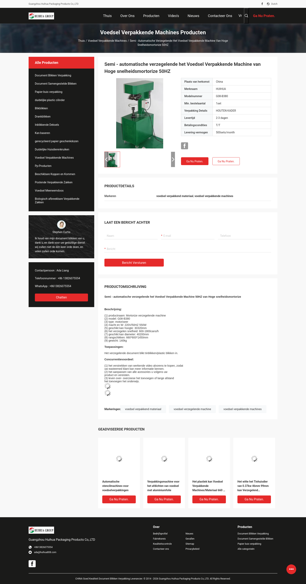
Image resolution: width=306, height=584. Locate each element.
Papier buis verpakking (48, 91)
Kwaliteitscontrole (162, 543)
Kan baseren (42, 133)
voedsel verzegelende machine (192, 409)
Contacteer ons (161, 549)
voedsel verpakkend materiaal (143, 409)
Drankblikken (43, 116)
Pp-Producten (43, 165)
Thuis (81, 40)
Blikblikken (41, 108)
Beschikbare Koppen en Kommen (55, 174)
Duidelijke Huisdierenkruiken (52, 149)
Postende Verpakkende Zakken (53, 182)
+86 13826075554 (69, 278)
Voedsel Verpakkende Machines (107, 40)
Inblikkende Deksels (47, 124)
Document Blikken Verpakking (53, 75)
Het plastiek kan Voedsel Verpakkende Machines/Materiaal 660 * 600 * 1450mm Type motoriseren (208, 486)
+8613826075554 (60, 286)
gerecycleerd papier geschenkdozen (57, 141)
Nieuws (189, 533)
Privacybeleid (192, 549)
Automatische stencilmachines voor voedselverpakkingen (115, 486)
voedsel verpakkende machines (243, 409)
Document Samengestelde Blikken (56, 83)
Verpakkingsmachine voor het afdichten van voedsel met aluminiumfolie (163, 486)
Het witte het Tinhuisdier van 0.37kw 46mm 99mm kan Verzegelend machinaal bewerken (253, 486)
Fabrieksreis (159, 538)
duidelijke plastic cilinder (50, 100)
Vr (240, 16)
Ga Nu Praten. (194, 161)
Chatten (61, 297)
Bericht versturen (134, 263)
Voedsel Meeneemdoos (49, 190)
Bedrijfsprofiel (160, 533)
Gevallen (190, 538)
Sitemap (190, 543)
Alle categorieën (246, 549)
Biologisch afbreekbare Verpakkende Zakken (57, 200)
